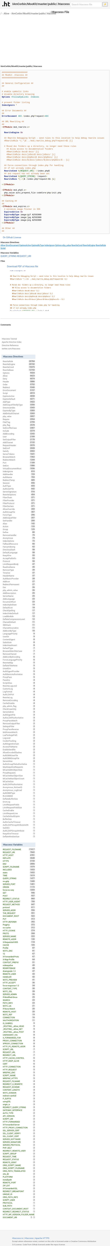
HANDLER (19, 977)
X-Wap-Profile (19, 959)
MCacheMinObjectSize (19, 770)
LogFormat (19, 691)
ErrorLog (19, 801)
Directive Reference (10, 345)
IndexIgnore (49, 245)
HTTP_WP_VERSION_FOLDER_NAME (19, 1214)
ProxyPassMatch (19, 720)
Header (19, 381)
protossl (19, 907)
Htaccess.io (17, 1238)
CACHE (19, 945)
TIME (19, 875)
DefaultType (19, 648)
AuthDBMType (19, 793)
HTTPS (19, 861)
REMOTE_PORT (19, 1182)
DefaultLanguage (19, 552)
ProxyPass (19, 677)
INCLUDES (19, 869)
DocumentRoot (19, 601)
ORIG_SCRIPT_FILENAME (19, 1168)
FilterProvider (19, 500)
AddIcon (19, 581)
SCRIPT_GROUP (19, 1153)
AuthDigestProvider (19, 671)
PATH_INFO (19, 1003)
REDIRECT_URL (19, 1055)
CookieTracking (19, 741)
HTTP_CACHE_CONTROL (19, 1058)
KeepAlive (19, 555)
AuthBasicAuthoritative (19, 674)
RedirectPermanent (19, 584)
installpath (19, 1179)
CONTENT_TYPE (19, 988)
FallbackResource (19, 544)
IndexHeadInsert (19, 645)
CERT (19, 1063)
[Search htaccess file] (86, 4)
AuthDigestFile (19, 714)
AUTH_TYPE (19, 1113)
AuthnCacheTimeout (19, 822)
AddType (19, 402)
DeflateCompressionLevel (19, 619)
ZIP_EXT (19, 1185)
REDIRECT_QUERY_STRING (19, 1107)
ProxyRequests (19, 772)
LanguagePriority (19, 633)
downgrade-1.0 (19, 971)
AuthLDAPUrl (19, 694)
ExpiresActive (25, 245)
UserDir (19, 636)
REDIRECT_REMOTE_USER (19, 1150)
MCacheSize (19, 781)
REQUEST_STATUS (19, 1159)
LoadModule (19, 616)
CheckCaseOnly (19, 709)
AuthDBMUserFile (19, 755)
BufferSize (19, 819)
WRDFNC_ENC (19, 1072)
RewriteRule (101, 245)
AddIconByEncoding (19, 657)
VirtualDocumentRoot (19, 468)
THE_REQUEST (19, 913)
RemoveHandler (19, 535)
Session (19, 483)
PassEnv (19, 680)
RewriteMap (19, 662)
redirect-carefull (19, 1095)
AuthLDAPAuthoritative (19, 784)
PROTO (19, 933)
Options (58, 245)
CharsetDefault (19, 622)
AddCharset (19, 442)
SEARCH (19, 1000)
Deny (19, 378)
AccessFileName (19, 746)
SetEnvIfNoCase (19, 428)
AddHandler (19, 474)
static (19, 872)
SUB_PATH (19, 1205)
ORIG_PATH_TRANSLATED (19, 1171)
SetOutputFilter (19, 439)
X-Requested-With (19, 942)
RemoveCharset (19, 654)
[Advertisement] (55, 38)
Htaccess (29, 1238)
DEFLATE (19, 858)
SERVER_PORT (19, 884)
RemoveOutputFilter (19, 723)
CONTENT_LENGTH (19, 1090)
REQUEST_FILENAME (19, 849)
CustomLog (19, 688)
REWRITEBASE (19, 968)
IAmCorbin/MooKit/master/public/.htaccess (33, 13)
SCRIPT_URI (19, 1119)
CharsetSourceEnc (19, 628)
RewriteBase (19, 370)
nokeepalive (19, 965)
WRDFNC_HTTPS (19, 1078)
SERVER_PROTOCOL (19, 1145)
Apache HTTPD (42, 1238)
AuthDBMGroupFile (19, 758)
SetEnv (19, 465)
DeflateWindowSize (19, 836)
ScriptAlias (19, 683)
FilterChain (19, 497)
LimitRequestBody (19, 564)
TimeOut (19, 572)
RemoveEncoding (19, 700)
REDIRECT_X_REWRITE (19, 1084)
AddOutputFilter (19, 517)
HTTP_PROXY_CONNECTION (19, 1127)
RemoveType (19, 570)
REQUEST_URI (24, 256)
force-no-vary (19, 890)
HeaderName (19, 575)
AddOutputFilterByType (19, 404)
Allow (6, 13)
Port (19, 462)
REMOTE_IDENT (19, 1162)
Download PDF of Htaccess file (22, 266)
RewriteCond (76, 245)
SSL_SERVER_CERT (19, 1130)
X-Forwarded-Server (19, 1124)
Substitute (19, 642)
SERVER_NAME (19, 936)
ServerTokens (19, 454)
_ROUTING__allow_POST (19, 1032)
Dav (19, 587)
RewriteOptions (19, 494)
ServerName (19, 596)
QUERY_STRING (8, 256)
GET (19, 893)
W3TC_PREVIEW (19, 979)
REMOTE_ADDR (19, 939)
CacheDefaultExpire (19, 816)
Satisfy (19, 451)
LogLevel (19, 738)
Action (19, 526)
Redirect (19, 387)
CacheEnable (19, 810)
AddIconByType (19, 630)
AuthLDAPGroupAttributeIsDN (19, 825)
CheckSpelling (19, 610)
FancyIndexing (19, 546)
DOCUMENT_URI (18, 1217)
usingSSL (19, 1101)
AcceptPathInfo (19, 558)
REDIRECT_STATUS (19, 898)
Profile (19, 948)
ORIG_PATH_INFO (19, 1197)
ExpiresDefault (19, 399)
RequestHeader (19, 445)
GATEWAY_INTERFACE (19, 1110)
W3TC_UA (19, 1006)
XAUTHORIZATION (19, 1020)
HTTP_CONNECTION (19, 1066)
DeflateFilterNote (19, 665)
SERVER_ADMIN (19, 994)
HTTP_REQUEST (19, 1069)
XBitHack (19, 625)
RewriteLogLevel (19, 685)
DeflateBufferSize (19, 799)
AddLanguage (19, 599)
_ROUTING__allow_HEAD (19, 1026)
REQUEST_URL (19, 1052)
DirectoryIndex (19, 407)
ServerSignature (19, 491)
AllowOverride (19, 509)
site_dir (19, 1174)
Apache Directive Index (11, 342)
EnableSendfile (19, 749)
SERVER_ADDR (19, 910)
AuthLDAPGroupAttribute (19, 830)
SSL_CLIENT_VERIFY (19, 1133)
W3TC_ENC (19, 950)
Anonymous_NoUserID (19, 787)
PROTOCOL (19, 1203)
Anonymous (19, 538)
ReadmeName (19, 567)
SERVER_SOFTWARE (19, 1139)
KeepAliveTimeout (19, 833)
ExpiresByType (37, 245)
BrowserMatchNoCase (19, 651)
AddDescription (19, 593)
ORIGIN (19, 887)
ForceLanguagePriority (19, 659)
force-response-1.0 (19, 985)
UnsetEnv (19, 668)
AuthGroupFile (19, 512)
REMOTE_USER (19, 974)
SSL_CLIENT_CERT (19, 1136)
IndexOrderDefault (19, 613)
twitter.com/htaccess (11, 349)
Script (2, 248)
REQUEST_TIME (19, 1156)
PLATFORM (19, 1176)
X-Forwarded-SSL (19, 1188)
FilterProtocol (19, 503)
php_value (66, 245)
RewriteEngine (89, 245)
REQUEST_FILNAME (19, 1081)
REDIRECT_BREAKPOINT (19, 1191)
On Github (8, 237)
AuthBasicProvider (19, 578)
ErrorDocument (12, 245)
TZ (19, 953)
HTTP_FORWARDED (19, 1121)
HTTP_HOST (19, 855)
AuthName (19, 477)
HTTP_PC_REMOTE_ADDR (19, 1046)
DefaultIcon (19, 607)
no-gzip (19, 881)
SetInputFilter (19, 726)
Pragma (19, 924)
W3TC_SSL (19, 991)
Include (19, 430)
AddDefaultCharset (19, 413)
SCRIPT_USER (19, 1200)
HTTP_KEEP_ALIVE (19, 1061)
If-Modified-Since (19, 997)
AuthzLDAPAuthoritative (19, 717)
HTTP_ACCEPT (19, 982)
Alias (19, 523)
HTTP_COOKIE (19, 930)
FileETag (19, 422)
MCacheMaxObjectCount (19, 778)
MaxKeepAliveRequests (19, 767)
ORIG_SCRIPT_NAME (19, 1165)
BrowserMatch (19, 457)
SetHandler (19, 520)
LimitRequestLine (19, 813)
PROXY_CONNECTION (19, 1040)
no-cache (19, 927)
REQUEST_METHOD (19, 904)
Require (19, 419)
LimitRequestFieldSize (19, 807)
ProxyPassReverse (19, 729)
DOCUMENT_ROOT (19, 916)
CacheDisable (19, 703)
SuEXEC (19, 827)
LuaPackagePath (19, 735)
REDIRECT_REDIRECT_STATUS (19, 1211)
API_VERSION (19, 1116)
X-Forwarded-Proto (19, 956)
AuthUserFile (19, 488)
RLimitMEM (19, 796)
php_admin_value (19, 590)
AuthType (19, 486)
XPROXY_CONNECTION (19, 1043)
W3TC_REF (19, 1014)
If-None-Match (19, 1008)
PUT (19, 919)
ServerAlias (19, 761)
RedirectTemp (19, 480)
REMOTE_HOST (19, 1011)
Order (19, 384)
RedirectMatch (19, 459)
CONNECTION (19, 1017)
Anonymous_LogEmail (19, 790)
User (19, 436)
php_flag (19, 425)
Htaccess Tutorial (9, 339)
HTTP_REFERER (19, 921)
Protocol (19, 561)
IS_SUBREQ (19, 1023)
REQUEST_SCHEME (19, 1087)
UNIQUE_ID (19, 1194)
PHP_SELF (19, 1148)
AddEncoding (19, 433)
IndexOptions (19, 541)
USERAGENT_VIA (19, 1035)
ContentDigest (19, 639)
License (17, 237)
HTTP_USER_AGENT (19, 901)
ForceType (19, 515)
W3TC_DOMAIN (19, 1092)
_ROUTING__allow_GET (19, 1029)
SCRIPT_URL (19, 1049)
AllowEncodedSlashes (19, 752)
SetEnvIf (19, 448)
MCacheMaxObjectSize (19, 775)
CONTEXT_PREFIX (19, 962)
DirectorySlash (19, 549)
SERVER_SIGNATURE (19, 1142)
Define (19, 532)
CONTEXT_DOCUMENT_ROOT (19, 1208)
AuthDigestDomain (19, 743)
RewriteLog (19, 697)
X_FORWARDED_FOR (19, 1037)
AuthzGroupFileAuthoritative (19, 764)
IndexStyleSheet (19, 604)
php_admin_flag (19, 706)
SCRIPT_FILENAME (19, 866)
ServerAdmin (19, 712)
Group (19, 529)
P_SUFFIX (19, 1098)
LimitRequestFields (19, 804)
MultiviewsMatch (19, 732)
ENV (19, 864)
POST (19, 895)
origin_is (19, 1104)
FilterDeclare (19, 506)
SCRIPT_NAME (19, 1075)
